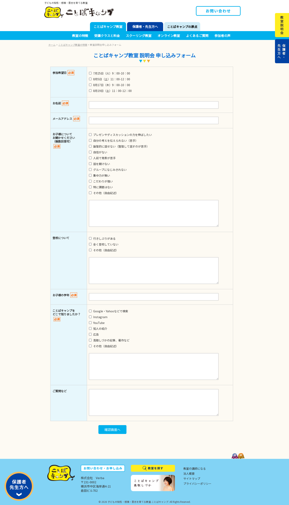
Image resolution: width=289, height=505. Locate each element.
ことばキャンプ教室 (108, 26)
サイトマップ (191, 478)
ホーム (52, 44)
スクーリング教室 (139, 35)
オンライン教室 (169, 35)
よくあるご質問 (197, 35)
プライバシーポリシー (197, 484)
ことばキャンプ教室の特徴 (72, 44)
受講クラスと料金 (107, 35)
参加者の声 (222, 35)
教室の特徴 (80, 35)
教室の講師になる (194, 468)
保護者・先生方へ (145, 26)
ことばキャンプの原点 (182, 26)
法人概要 (189, 473)
